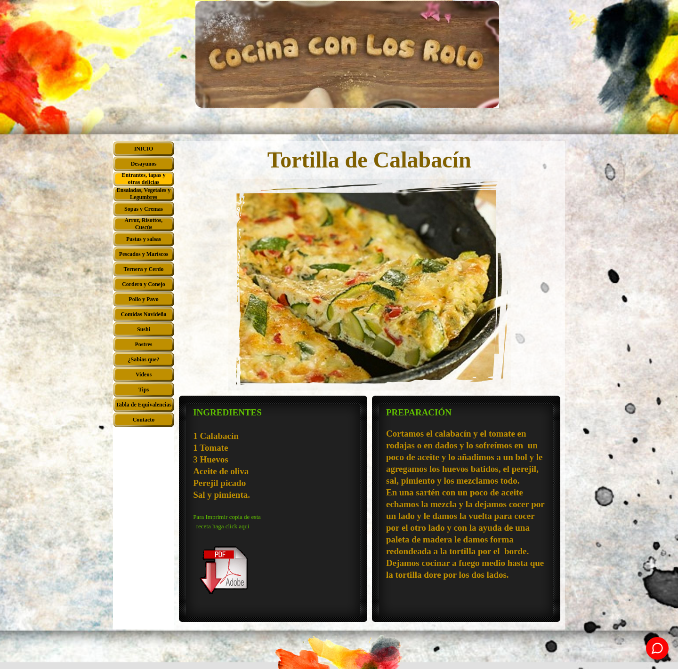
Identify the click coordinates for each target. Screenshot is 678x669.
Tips (143, 389)
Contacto (144, 419)
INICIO (143, 148)
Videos (144, 374)
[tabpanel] (273, 510)
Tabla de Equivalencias (143, 404)
